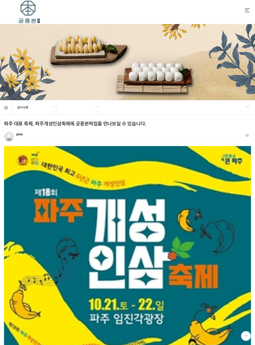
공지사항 (22, 107)
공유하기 (246, 106)
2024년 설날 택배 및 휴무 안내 (35, 261)
